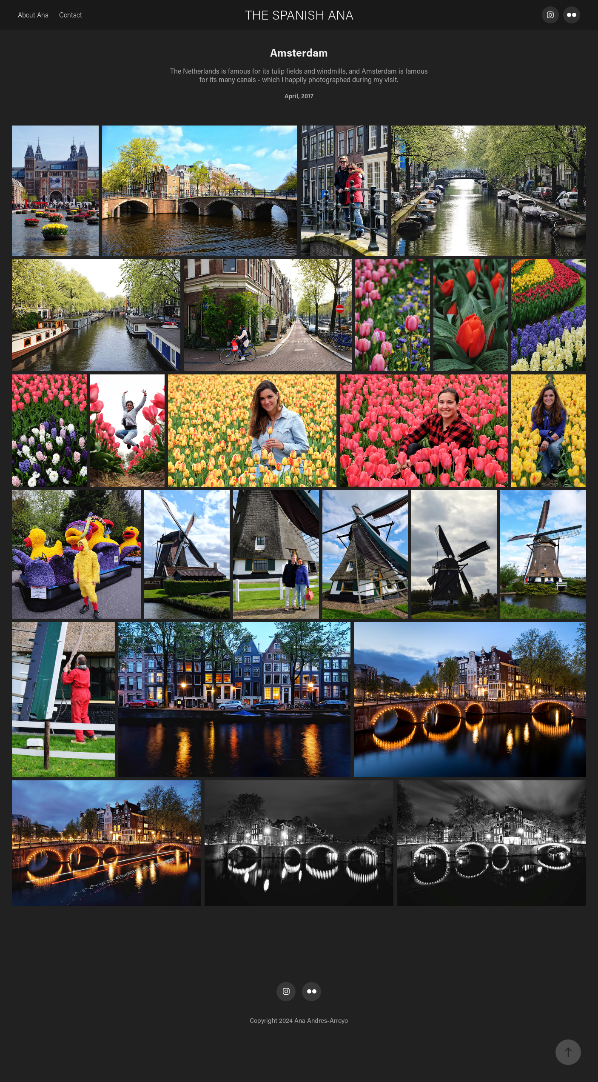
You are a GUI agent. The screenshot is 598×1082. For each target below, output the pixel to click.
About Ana (33, 14)
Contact (70, 14)
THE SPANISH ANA (299, 14)
